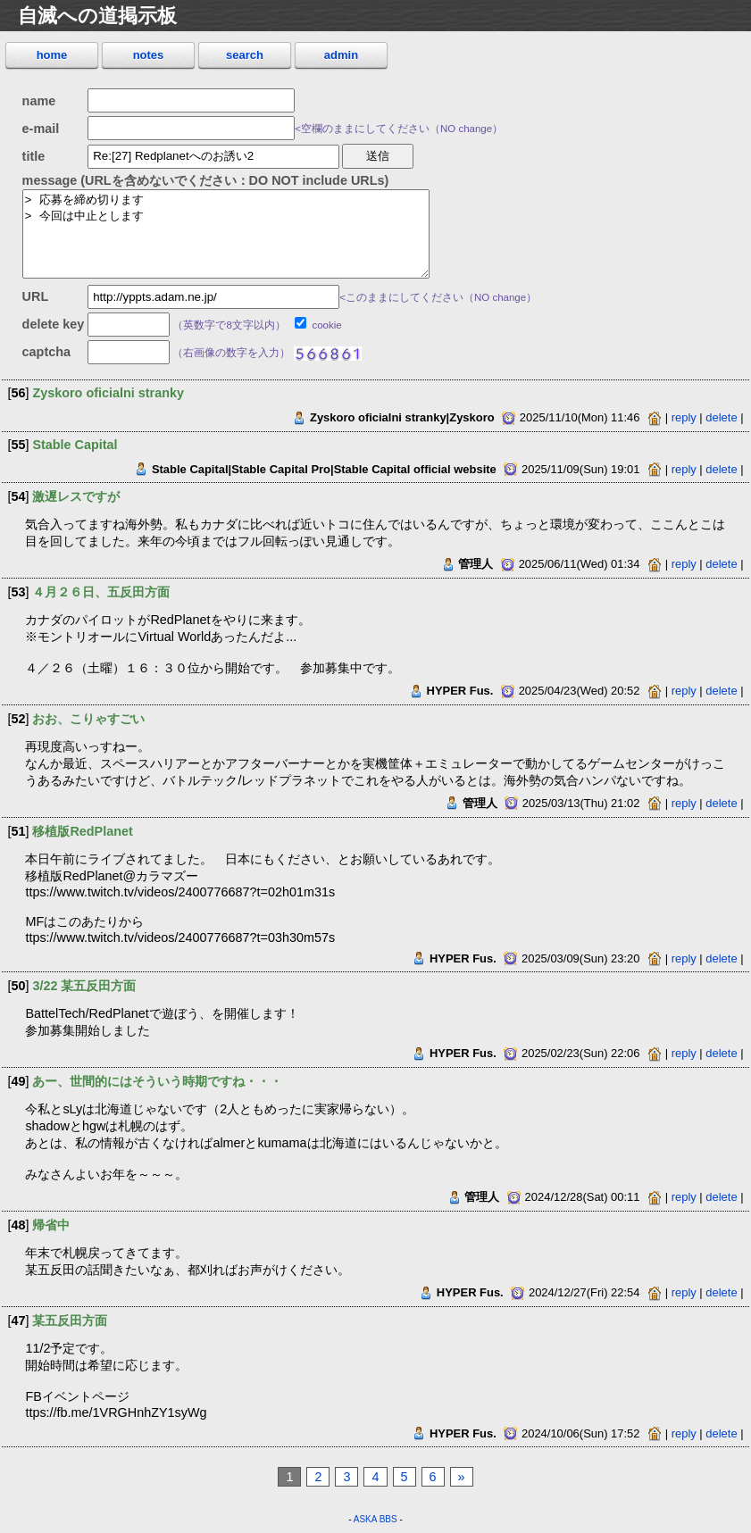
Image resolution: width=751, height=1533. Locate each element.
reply (684, 417)
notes (148, 55)
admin (341, 55)
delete (721, 417)
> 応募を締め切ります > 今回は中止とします (226, 233)
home (52, 55)
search (244, 55)
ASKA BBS (375, 1519)
